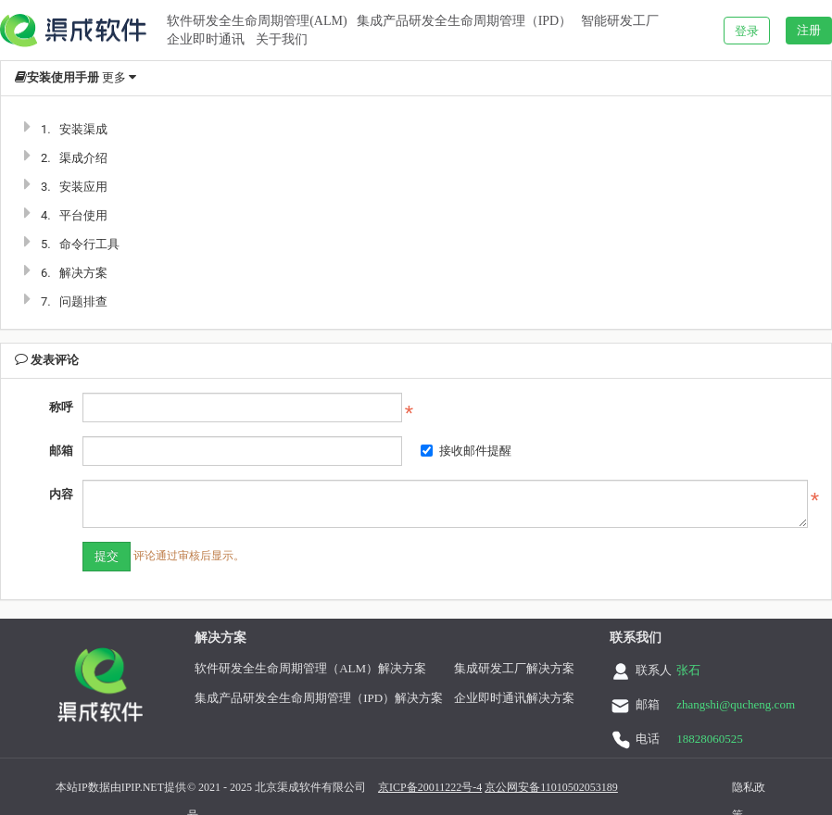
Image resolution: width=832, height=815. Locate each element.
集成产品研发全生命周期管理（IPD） (465, 21)
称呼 (61, 407)
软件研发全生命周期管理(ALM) (257, 21)
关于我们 (282, 39)
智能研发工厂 (620, 21)
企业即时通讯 (206, 39)
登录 (747, 31)
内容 (61, 494)
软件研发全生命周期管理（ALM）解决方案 (310, 668)
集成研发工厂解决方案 (514, 668)
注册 (809, 30)
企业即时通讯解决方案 (514, 698)
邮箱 (61, 451)
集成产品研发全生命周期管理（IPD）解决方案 (319, 698)
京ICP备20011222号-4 (430, 787)
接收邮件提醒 (466, 451)
